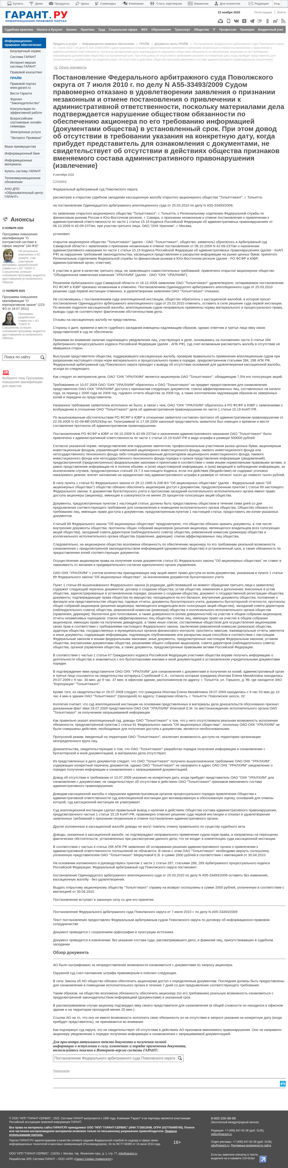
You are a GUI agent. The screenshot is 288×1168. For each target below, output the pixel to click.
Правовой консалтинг (26, 72)
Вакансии (198, 3)
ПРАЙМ (16, 78)
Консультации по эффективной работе (26, 111)
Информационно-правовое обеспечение (23, 43)
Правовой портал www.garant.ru (23, 85)
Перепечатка (61, 1071)
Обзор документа (73, 67)
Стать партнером (166, 3)
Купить (15, 3)
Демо (36, 3)
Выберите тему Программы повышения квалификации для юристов (23, 378)
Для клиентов (227, 3)
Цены (82, 3)
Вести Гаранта (21, 93)
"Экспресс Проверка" (26, 138)
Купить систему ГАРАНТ (23, 171)
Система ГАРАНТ (23, 57)
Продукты (59, 3)
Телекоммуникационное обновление (23, 180)
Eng (277, 3)
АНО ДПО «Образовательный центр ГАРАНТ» (24, 192)
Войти (281, 12)
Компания (133, 3)
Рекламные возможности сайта (251, 1145)
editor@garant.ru (221, 1134)
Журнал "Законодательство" (25, 101)
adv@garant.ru (220, 1145)
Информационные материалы (18, 162)
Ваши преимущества (20, 146)
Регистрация (263, 12)
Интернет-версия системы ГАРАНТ (23, 64)
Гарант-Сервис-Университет (93, 1159)
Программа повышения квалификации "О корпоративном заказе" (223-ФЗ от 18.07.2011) (23, 302)
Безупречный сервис (25, 51)
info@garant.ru (128, 1153)
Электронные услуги (25, 132)
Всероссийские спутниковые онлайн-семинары (26, 122)
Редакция (259, 3)
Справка (60, 181)
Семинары (105, 3)
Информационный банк (22, 153)
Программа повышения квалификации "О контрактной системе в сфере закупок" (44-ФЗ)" (20, 240)
